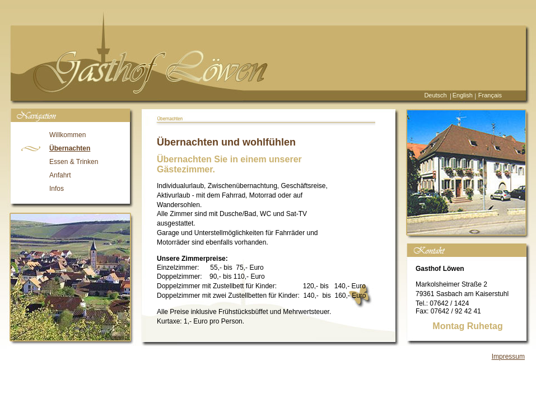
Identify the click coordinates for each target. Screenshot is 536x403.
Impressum (508, 356)
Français (490, 95)
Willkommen (67, 135)
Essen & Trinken (73, 162)
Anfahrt (60, 175)
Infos (56, 189)
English (463, 95)
